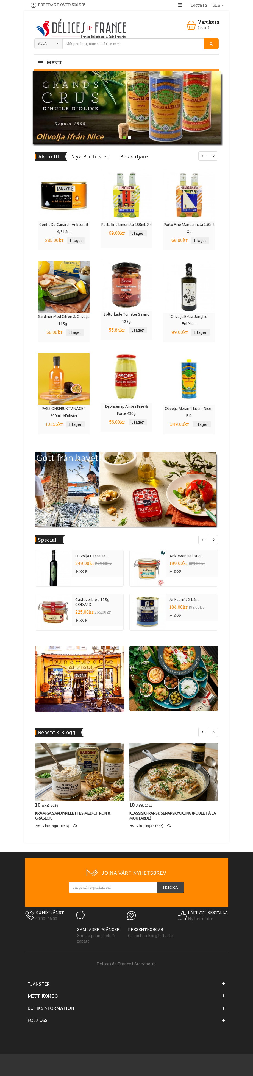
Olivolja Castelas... (92, 556)
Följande (213, 732)
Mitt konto (43, 996)
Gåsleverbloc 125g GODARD (92, 602)
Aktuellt (49, 156)
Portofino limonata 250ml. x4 (126, 224)
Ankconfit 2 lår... (184, 599)
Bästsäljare (134, 156)
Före (203, 156)
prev (203, 539)
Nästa (213, 156)
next (213, 539)
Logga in (199, 5)
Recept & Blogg (57, 732)
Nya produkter (90, 156)
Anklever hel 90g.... (186, 556)
